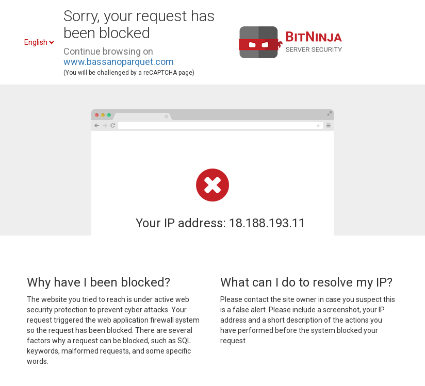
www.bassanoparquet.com (118, 61)
